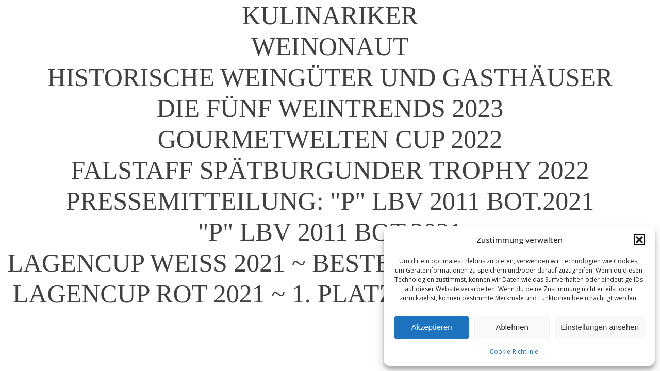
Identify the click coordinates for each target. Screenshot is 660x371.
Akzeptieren (431, 327)
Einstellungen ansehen (599, 327)
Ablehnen (512, 327)
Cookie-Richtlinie (514, 351)
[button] (639, 239)
